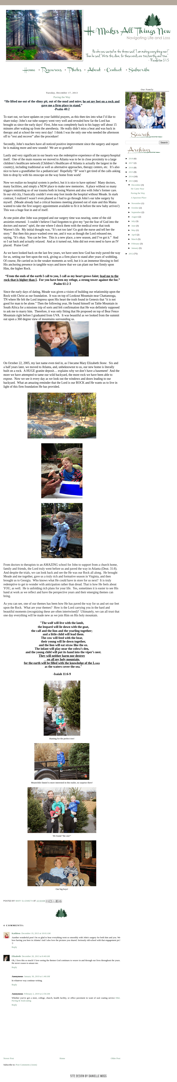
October (135, 207)
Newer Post (8, 1058)
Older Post (115, 1058)
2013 (131, 181)
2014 (131, 176)
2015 (131, 172)
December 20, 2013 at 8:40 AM (36, 956)
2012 (131, 253)
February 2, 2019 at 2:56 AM (37, 993)
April (134, 234)
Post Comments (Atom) (26, 1064)
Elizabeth (16, 956)
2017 (131, 163)
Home (62, 1058)
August (135, 216)
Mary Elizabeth (25, 901)
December (136, 185)
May (133, 230)
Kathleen (16, 933)
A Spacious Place (138, 197)
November (136, 203)
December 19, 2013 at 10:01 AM (36, 933)
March (134, 239)
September (136, 212)
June (133, 225)
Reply (14, 947)
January (135, 248)
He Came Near (137, 188)
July (133, 221)
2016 (131, 167)
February (135, 243)
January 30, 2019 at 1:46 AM (37, 976)
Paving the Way (138, 193)
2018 (131, 158)
